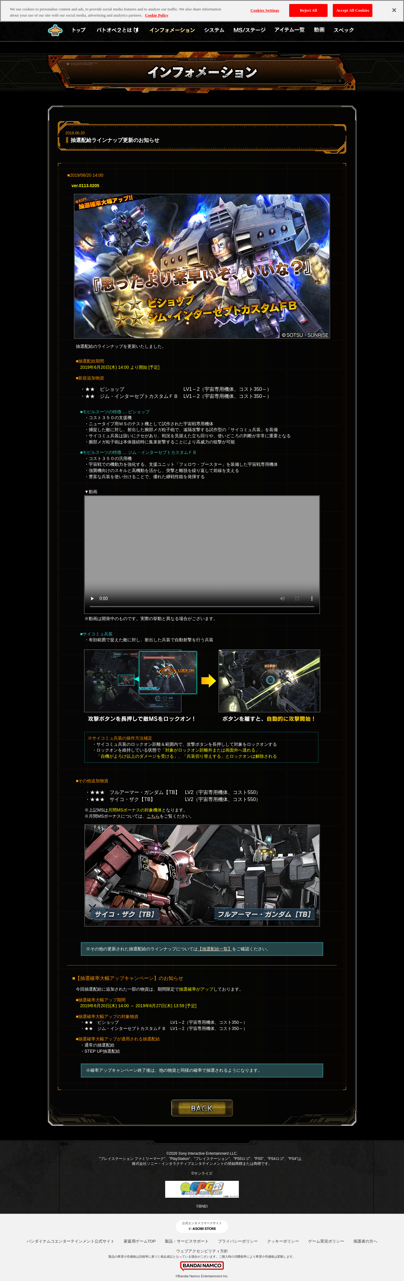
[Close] (394, 10)
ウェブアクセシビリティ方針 (202, 1251)
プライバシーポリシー (238, 1241)
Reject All (308, 10)
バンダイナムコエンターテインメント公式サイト (71, 1241)
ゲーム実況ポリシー (326, 1241)
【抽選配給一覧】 (215, 948)
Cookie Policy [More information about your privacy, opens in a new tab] (156, 15)
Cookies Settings (265, 10)
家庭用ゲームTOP (140, 1241)
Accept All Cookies (352, 10)
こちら (153, 816)
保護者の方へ (365, 1241)
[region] (202, 11)
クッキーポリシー (283, 1241)
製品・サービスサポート (187, 1241)
